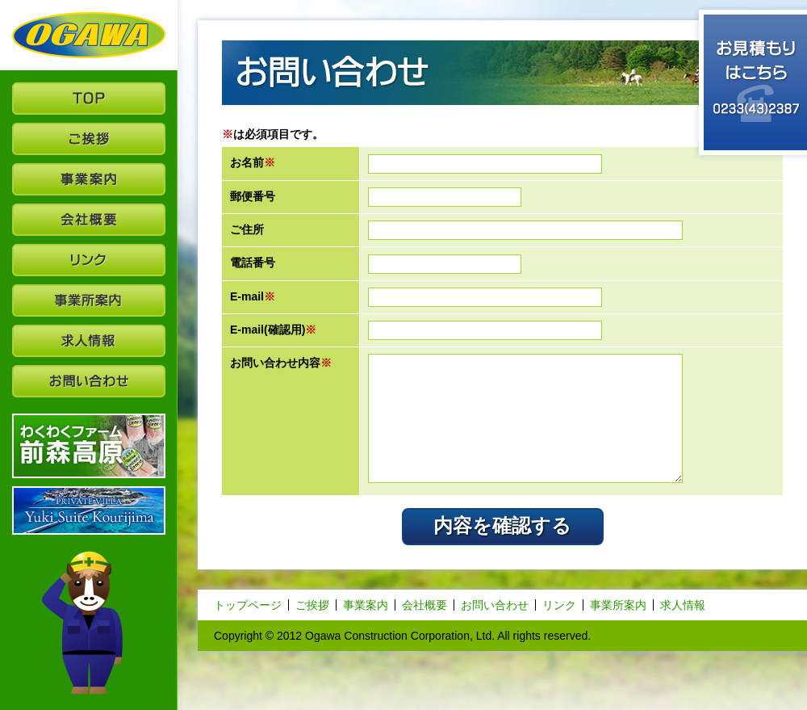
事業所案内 (618, 605)
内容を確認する (502, 525)
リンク (559, 605)
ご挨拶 (312, 605)
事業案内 (365, 605)
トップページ (248, 605)
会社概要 (424, 605)
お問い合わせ (495, 605)
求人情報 (682, 605)
